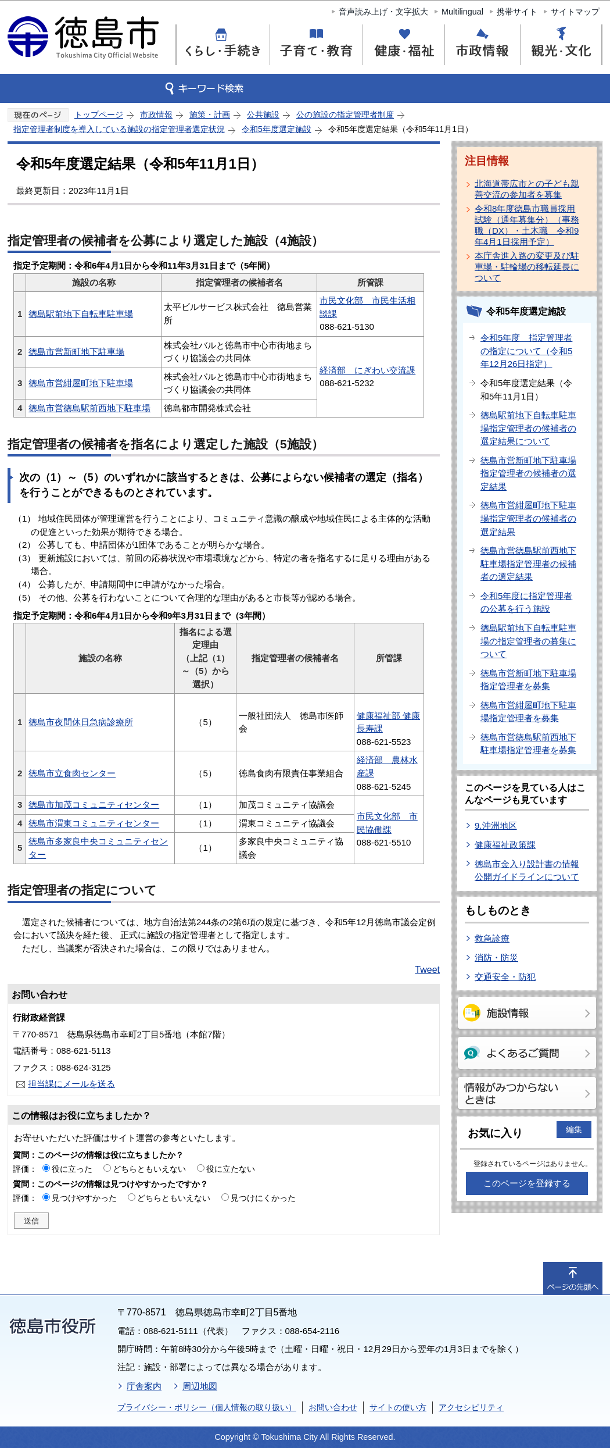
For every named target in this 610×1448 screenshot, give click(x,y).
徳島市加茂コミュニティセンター (93, 804)
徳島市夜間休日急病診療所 (80, 722)
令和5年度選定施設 (276, 129)
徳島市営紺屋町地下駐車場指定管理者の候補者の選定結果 (528, 518)
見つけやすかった (84, 1198)
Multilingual (462, 11)
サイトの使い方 (397, 1407)
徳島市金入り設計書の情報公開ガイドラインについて (527, 870)
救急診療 (492, 938)
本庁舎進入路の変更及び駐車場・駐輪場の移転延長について (527, 267)
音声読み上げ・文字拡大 (383, 11)
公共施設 (263, 114)
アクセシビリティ (471, 1407)
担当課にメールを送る (71, 1084)
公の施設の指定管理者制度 (345, 114)
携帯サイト (517, 11)
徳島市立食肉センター (72, 773)
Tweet (427, 970)
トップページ (98, 114)
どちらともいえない (149, 1169)
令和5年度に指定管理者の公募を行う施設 (526, 602)
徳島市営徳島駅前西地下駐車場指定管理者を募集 (528, 743)
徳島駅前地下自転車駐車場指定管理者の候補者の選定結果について (528, 428)
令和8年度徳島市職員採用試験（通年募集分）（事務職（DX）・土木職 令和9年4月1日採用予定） (527, 225)
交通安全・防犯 (505, 977)
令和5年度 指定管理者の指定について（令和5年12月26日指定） (526, 351)
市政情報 (156, 114)
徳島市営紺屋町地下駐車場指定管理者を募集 (528, 711)
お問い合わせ (332, 1407)
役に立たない (230, 1169)
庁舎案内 (144, 1386)
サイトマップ (575, 11)
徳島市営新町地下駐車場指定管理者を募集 (528, 679)
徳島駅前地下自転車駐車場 (80, 314)
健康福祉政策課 (505, 845)
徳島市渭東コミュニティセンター (93, 823)
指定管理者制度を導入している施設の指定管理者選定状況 (119, 129)
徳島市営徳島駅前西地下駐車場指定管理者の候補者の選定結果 (528, 563)
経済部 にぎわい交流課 (367, 370)
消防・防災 (496, 957)
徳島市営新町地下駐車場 (76, 351)
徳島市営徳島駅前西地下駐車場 (89, 408)
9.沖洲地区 (496, 825)
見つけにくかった (263, 1198)
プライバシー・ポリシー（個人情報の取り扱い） (206, 1407)
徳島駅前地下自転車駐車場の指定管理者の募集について (528, 641)
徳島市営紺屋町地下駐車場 (80, 383)
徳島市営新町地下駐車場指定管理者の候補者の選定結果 (528, 473)
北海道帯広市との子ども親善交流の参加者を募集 (527, 189)
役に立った (72, 1169)
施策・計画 (209, 114)
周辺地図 (199, 1386)
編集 (574, 1129)
